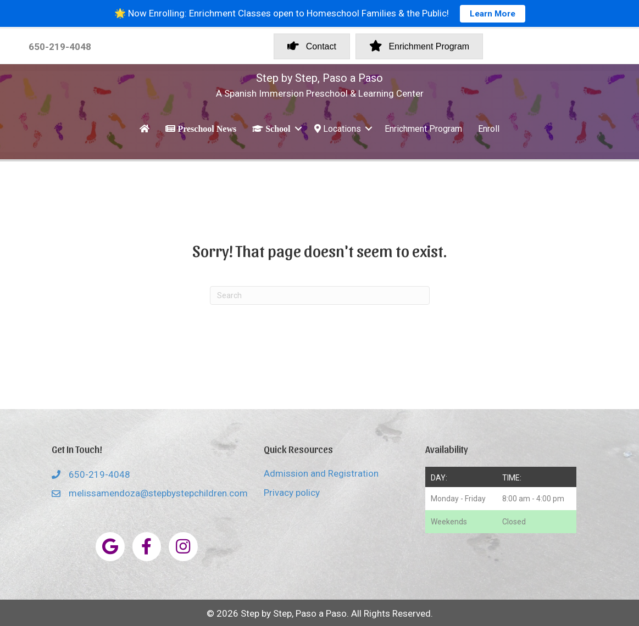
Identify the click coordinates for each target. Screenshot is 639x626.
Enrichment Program (423, 129)
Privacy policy (292, 492)
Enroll (488, 129)
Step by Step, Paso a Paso (319, 78)
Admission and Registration (321, 473)
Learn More (492, 14)
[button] (298, 129)
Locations (337, 129)
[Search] (320, 295)
